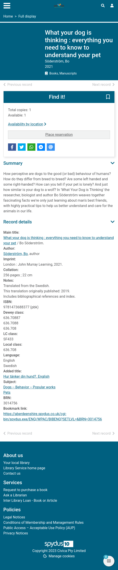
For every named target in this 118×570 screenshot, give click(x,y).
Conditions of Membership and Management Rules (43, 522)
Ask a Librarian (15, 495)
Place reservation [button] (77, 134)
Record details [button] (17, 222)
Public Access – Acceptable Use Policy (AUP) (39, 528)
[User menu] (112, 6)
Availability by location (27, 124)
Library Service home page (24, 468)
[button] (108, 97)
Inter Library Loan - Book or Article (30, 500)
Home (8, 16)
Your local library (16, 463)
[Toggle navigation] (7, 5)
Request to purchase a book (25, 490)
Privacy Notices (15, 533)
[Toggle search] (102, 6)
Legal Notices (14, 517)
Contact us (11, 473)
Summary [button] (12, 163)
